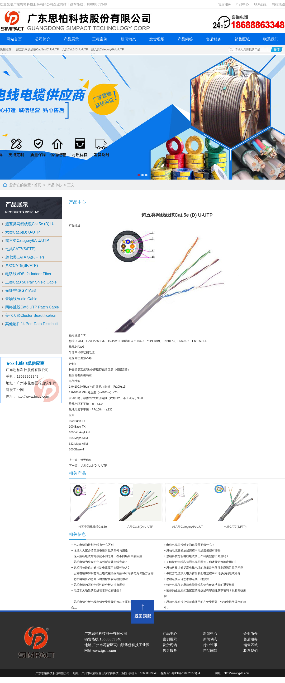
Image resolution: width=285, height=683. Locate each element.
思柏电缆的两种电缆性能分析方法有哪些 (99, 584)
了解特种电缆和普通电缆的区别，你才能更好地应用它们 (202, 562)
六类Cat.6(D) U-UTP (75, 49)
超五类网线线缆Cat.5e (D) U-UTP (37, 49)
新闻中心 (210, 633)
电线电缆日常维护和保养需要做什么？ (190, 544)
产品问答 (185, 39)
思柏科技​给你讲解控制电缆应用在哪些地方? (101, 567)
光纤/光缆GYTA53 (20, 290)
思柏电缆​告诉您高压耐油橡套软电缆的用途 (101, 579)
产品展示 (71, 39)
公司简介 (42, 39)
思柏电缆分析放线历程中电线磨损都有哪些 (193, 550)
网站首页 (14, 39)
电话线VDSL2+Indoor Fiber (28, 274)
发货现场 (156, 39)
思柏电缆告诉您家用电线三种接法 (187, 579)
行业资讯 (210, 645)
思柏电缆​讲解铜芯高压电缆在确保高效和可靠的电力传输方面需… (115, 573)
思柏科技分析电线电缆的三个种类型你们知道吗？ (197, 556)
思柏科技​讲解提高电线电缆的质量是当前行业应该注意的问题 (204, 567)
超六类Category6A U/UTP (107, 49)
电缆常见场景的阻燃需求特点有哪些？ (98, 590)
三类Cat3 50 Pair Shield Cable (31, 282)
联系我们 (260, 4)
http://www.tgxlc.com (33, 396)
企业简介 (250, 633)
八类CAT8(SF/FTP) (21, 265)
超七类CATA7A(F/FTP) (24, 257)
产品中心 (242, 4)
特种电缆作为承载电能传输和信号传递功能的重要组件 (200, 584)
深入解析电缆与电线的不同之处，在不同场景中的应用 (108, 556)
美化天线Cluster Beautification (30, 315)
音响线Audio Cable (21, 299)
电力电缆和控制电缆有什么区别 (94, 544)
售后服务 (224, 4)
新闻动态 (128, 39)
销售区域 (242, 39)
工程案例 (99, 39)
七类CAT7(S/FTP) (20, 249)
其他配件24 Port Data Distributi (31, 324)
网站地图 (278, 4)
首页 (37, 185)
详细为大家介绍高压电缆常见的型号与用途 (101, 550)
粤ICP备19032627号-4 (186, 673)
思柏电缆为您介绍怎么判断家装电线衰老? (100, 562)
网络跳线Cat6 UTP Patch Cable (32, 307)
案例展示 (170, 639)
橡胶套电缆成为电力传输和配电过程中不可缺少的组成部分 (203, 573)
